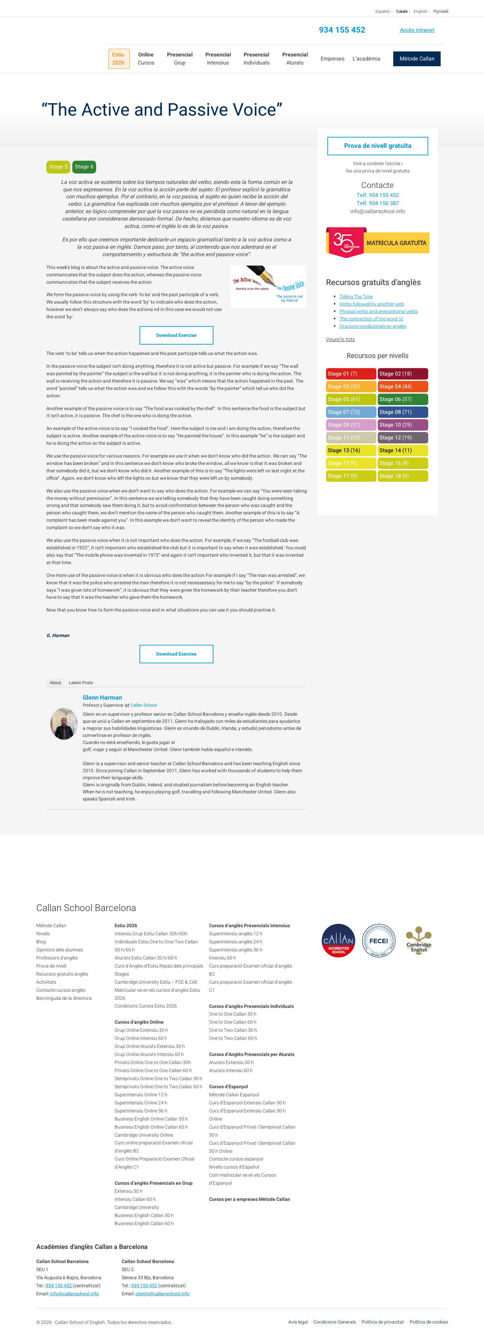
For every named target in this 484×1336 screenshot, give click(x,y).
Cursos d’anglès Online (139, 1022)
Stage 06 (390, 399)
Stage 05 (338, 399)
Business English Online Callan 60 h (151, 1127)
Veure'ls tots (340, 340)
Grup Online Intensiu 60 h (141, 1038)
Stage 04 (390, 387)
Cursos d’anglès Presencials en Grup (154, 1183)
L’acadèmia (366, 59)
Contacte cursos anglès (60, 990)
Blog (41, 941)
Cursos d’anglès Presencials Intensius (249, 925)
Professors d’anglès (57, 957)
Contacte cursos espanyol (236, 1159)
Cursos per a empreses (233, 1199)
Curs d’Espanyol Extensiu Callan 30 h (247, 1102)
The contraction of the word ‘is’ (371, 318)
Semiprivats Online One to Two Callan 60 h (158, 1086)
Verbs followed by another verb (371, 304)
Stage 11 (338, 438)
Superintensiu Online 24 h (141, 1102)
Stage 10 (390, 425)
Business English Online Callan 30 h (151, 1119)
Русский (440, 11)
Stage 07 (338, 412)
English (420, 11)
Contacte (377, 185)
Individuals (257, 59)
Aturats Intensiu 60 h (231, 1070)
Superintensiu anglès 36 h (236, 949)
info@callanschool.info (377, 211)
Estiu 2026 (118, 59)
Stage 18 (390, 476)
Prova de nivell (51, 966)
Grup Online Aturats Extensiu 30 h (150, 1046)
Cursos (146, 59)
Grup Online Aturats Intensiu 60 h (149, 1054)
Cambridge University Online (144, 1135)
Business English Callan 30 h (144, 1215)
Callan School (144, 705)
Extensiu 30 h (129, 1191)
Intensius (218, 59)
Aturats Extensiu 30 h (231, 1062)
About (55, 682)
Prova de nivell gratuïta (377, 146)
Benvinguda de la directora (64, 998)
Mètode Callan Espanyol (234, 1094)
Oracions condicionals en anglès (372, 326)
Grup (180, 59)
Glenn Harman (102, 697)
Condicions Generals (334, 1322)
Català (401, 11)
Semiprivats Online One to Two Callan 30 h (158, 1078)
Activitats (46, 982)
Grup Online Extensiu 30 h (141, 1030)
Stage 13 (338, 450)
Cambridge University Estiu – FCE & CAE (156, 982)
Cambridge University (137, 1207)
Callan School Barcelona (71, 45)
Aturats (295, 59)
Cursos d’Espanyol (228, 1086)
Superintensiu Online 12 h (141, 1094)
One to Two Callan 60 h (233, 1038)
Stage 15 (338, 463)
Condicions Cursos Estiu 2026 (146, 1006)
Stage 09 (338, 425)
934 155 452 (342, 30)
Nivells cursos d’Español (234, 1167)
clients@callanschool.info (162, 1293)
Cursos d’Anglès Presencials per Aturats (251, 1054)
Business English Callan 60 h (144, 1223)
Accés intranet (417, 30)
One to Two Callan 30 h (233, 1030)
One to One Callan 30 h (232, 1014)
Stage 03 (338, 387)
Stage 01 (338, 374)
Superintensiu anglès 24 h (236, 941)
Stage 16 (390, 463)
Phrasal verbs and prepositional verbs (378, 311)
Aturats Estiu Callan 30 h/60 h (146, 957)
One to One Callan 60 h (232, 1022)
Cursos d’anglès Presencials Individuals (251, 1006)
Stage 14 (390, 450)
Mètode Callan (417, 59)
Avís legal (298, 1322)
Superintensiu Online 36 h (141, 1110)
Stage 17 (338, 476)
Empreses (333, 59)
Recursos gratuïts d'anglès (373, 282)
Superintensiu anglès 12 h (236, 933)
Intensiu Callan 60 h (135, 1199)
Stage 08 (390, 412)
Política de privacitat (383, 1322)
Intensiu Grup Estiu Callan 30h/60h (151, 933)
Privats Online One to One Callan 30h (153, 1062)
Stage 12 (390, 438)
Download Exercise (176, 335)
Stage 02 (390, 374)
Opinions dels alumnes (59, 949)
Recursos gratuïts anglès (62, 974)
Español (382, 11)
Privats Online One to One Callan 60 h (153, 1070)
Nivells (43, 933)
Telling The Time (356, 296)
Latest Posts (81, 682)
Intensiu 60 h (222, 957)
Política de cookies (429, 1322)
